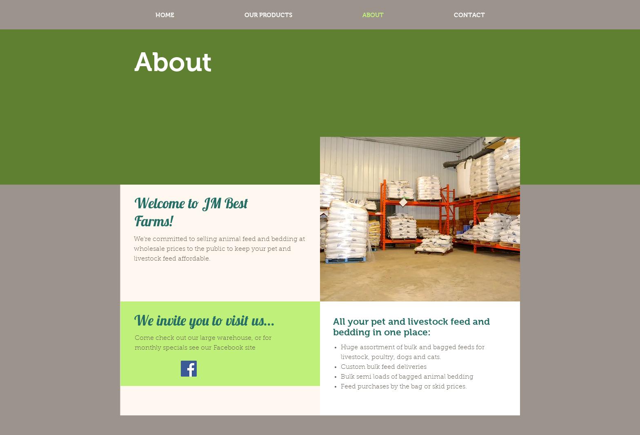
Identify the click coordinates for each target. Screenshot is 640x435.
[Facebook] (189, 369)
